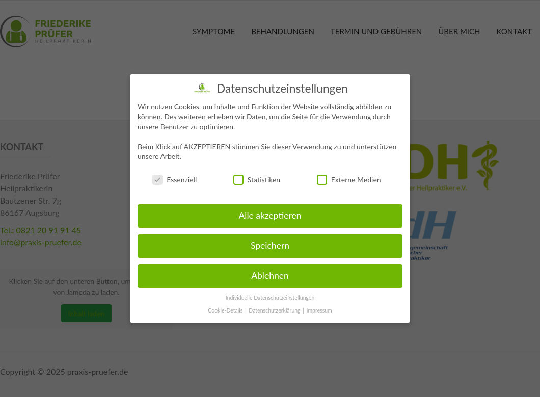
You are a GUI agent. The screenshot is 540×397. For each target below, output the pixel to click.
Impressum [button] (319, 310)
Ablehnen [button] (270, 275)
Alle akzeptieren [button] (269, 215)
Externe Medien (349, 179)
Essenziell (174, 179)
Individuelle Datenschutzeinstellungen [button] (270, 298)
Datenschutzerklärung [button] (275, 310)
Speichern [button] (270, 245)
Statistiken (256, 179)
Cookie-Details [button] (226, 310)
